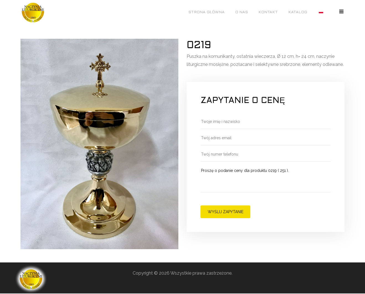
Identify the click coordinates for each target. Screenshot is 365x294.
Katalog (297, 12)
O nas (241, 12)
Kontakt (268, 12)
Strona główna (206, 12)
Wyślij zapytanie (225, 212)
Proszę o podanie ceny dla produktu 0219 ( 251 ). (266, 179)
